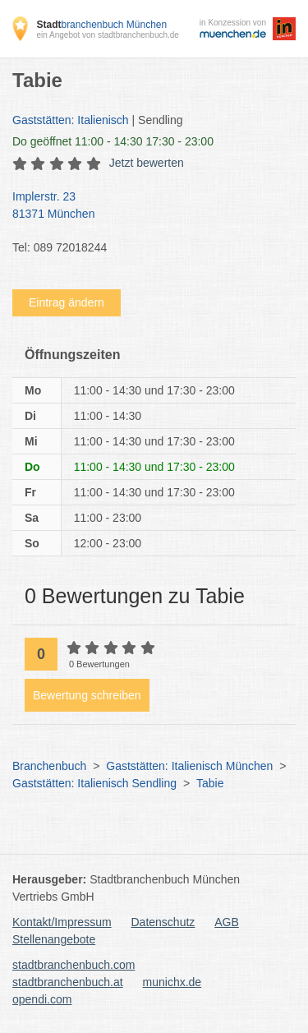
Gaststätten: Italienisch (70, 120)
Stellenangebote (53, 939)
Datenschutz (163, 922)
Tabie (209, 783)
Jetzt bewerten (146, 162)
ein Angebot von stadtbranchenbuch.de (107, 34)
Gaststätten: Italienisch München (189, 765)
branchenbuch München (101, 24)
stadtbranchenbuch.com (73, 964)
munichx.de (172, 982)
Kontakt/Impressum (62, 922)
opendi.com (41, 999)
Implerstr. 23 (145, 206)
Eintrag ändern (66, 302)
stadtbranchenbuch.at (67, 982)
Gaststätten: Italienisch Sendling (94, 783)
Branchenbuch (49, 765)
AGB (226, 922)
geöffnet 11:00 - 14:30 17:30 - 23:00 (113, 141)
